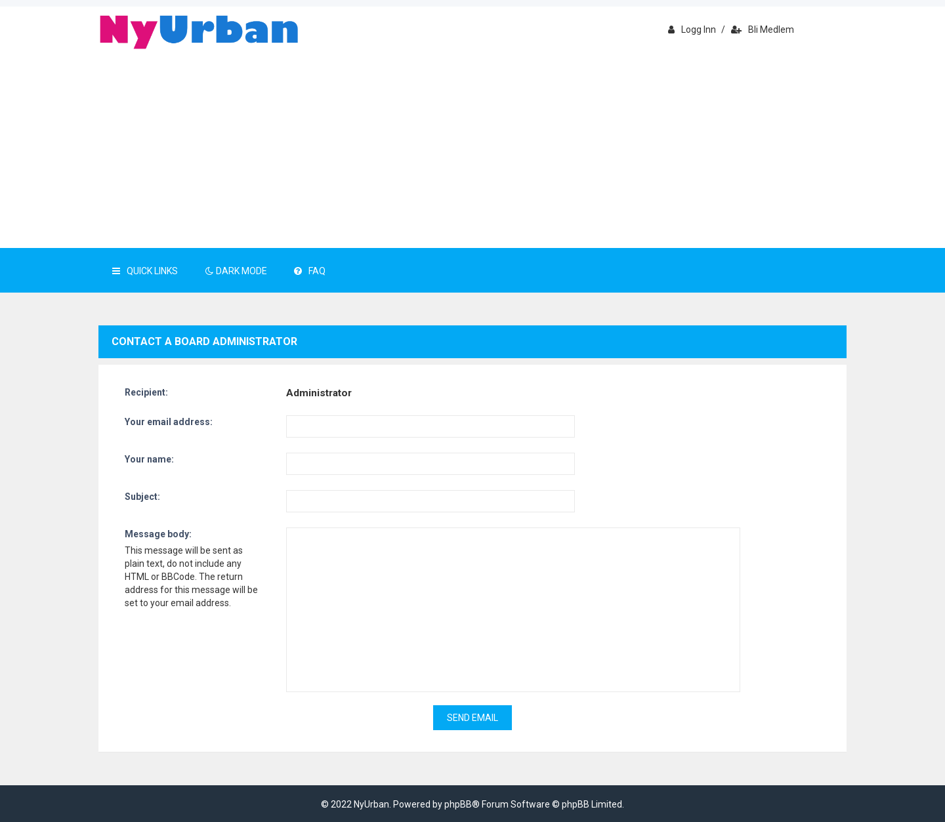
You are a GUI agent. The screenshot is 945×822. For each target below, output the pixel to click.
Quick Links (145, 271)
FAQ (310, 271)
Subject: (142, 496)
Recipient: (146, 392)
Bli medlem (762, 29)
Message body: (158, 534)
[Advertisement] (472, 149)
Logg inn (692, 29)
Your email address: (169, 422)
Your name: (149, 459)
